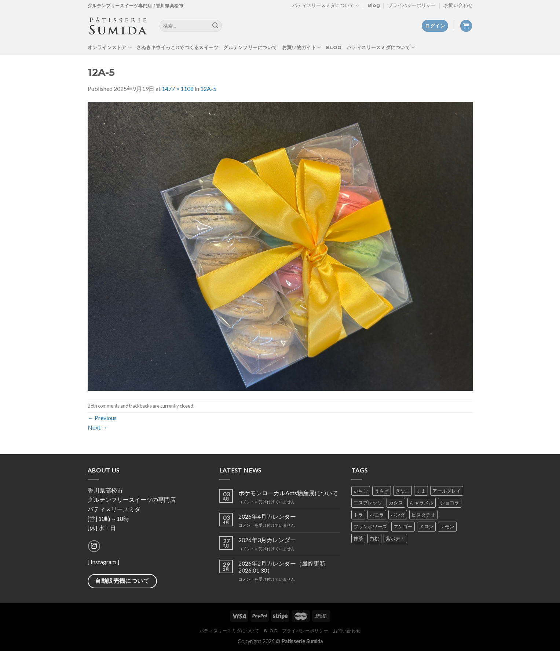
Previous (102, 417)
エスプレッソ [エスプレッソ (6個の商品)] (368, 502)
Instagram (103, 561)
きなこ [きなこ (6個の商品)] (402, 491)
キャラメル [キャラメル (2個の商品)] (421, 502)
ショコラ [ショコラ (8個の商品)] (449, 502)
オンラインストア (110, 47)
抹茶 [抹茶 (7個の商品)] (358, 538)
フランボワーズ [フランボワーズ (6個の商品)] (370, 526)
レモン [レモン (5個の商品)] (447, 526)
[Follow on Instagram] (94, 546)
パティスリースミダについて (325, 5)
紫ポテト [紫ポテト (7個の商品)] (395, 538)
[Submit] (215, 26)
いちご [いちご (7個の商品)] (361, 491)
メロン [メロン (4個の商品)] (426, 526)
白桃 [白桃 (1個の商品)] (374, 538)
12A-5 (208, 88)
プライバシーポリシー (412, 5)
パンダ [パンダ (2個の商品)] (398, 515)
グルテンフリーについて (250, 47)
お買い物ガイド (301, 47)
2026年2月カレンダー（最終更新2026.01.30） (281, 567)
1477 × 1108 (178, 88)
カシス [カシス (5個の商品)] (396, 502)
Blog (373, 5)
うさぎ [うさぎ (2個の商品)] (381, 491)
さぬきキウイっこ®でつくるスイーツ (177, 47)
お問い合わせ (458, 5)
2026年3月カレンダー (267, 539)
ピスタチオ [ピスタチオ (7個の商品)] (423, 515)
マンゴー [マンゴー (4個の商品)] (403, 526)
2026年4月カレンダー (267, 516)
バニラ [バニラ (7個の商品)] (377, 515)
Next (97, 427)
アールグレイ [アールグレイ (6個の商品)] (446, 491)
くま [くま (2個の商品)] (421, 491)
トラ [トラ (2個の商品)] (358, 515)
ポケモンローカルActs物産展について (288, 492)
